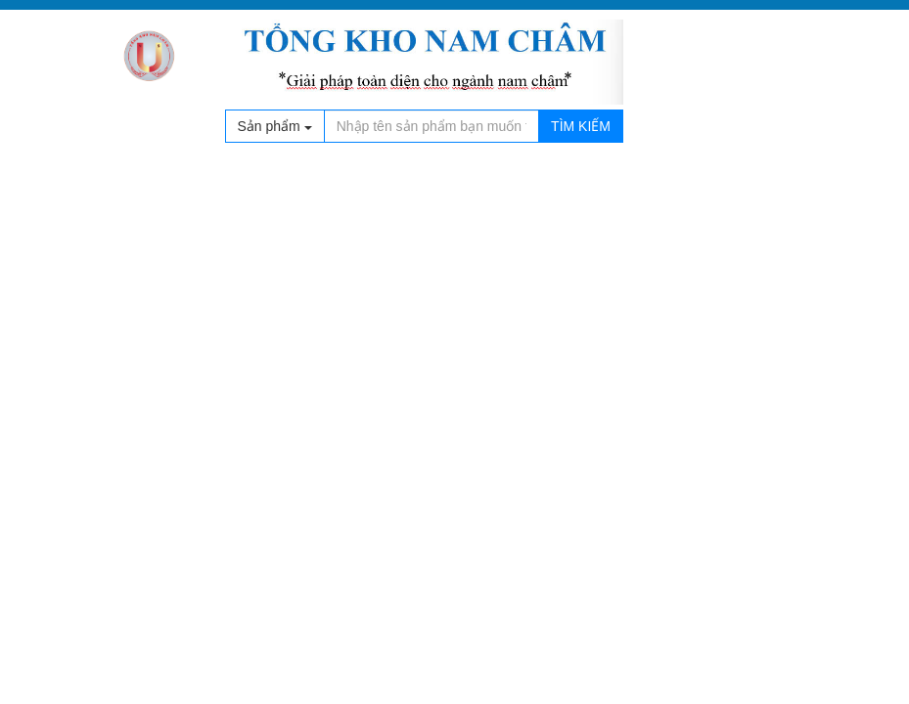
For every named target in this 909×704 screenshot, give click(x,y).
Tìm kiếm (581, 126)
